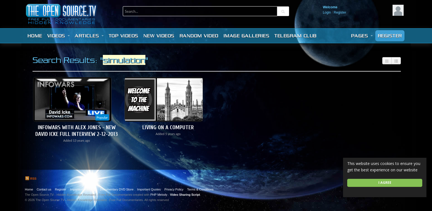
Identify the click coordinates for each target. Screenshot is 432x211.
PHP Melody (158, 194)
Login (327, 12)
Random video (199, 36)
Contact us (44, 189)
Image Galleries (247, 36)
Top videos (123, 36)
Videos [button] (58, 36)
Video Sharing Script (185, 194)
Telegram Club (295, 36)
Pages (362, 36)
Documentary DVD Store (116, 189)
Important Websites (83, 189)
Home (35, 36)
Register (340, 12)
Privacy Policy (173, 189)
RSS (31, 178)
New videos (159, 36)
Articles (89, 36)
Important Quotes (149, 189)
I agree (384, 182)
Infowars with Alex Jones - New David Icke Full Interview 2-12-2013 (76, 130)
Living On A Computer (168, 127)
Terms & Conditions (200, 189)
